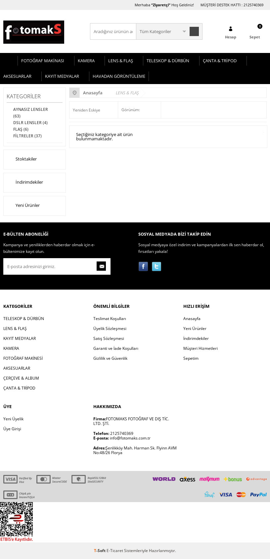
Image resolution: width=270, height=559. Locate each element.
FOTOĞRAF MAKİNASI (42, 61)
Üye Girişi (12, 429)
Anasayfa (192, 318)
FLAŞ (20, 129)
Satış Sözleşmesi (108, 338)
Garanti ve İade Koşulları (115, 348)
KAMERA (86, 61)
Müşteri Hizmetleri (200, 348)
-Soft (100, 550)
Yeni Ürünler (23, 206)
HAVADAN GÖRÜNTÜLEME (119, 76)
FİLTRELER (27, 136)
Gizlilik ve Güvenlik (110, 358)
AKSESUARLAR (17, 76)
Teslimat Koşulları (109, 318)
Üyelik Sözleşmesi (109, 328)
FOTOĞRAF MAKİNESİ (23, 358)
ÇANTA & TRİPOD (220, 61)
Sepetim (191, 358)
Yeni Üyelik (13, 419)
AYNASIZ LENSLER (30, 113)
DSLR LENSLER (30, 122)
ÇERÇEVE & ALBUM (21, 378)
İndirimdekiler (25, 182)
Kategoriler (24, 96)
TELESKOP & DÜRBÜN (168, 61)
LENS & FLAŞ (120, 61)
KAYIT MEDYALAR (62, 76)
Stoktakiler (22, 159)
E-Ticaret (115, 550)
